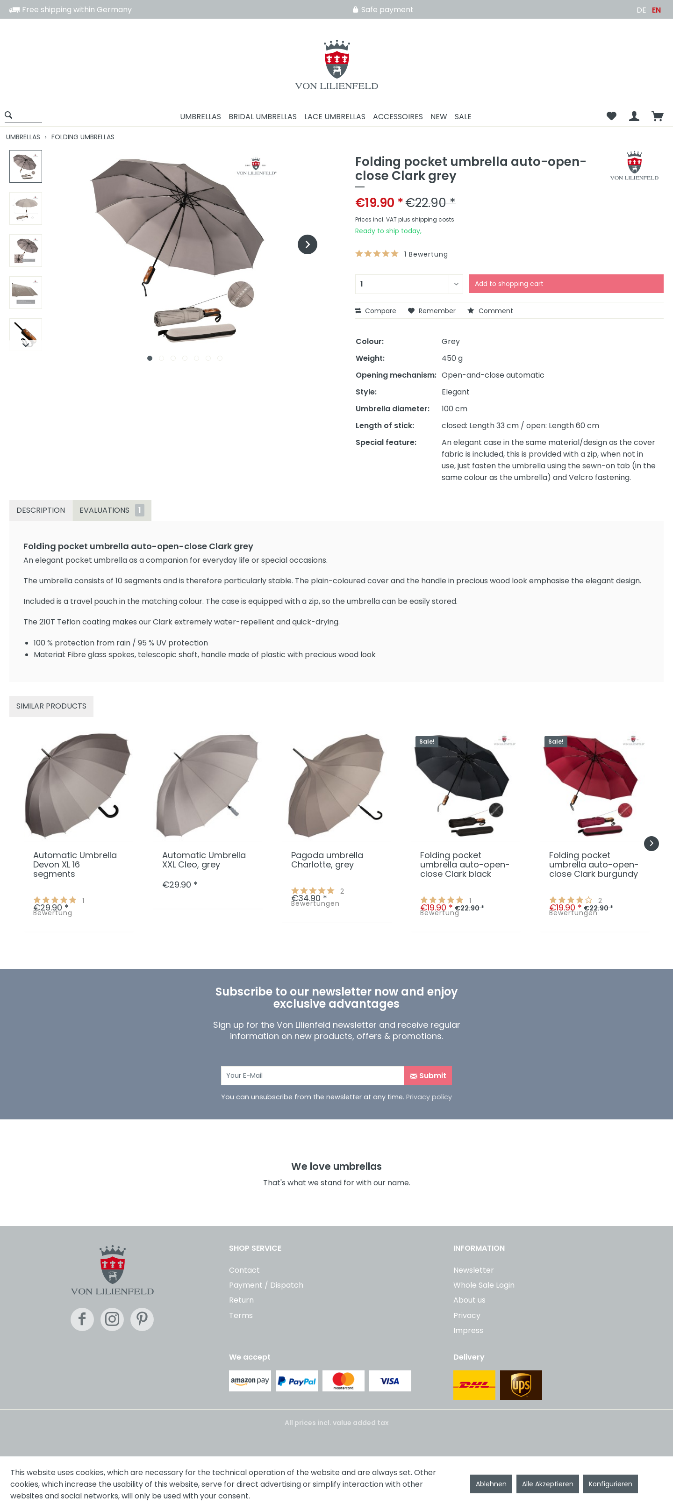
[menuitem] (27, 116)
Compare (375, 310)
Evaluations (111, 510)
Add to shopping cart (509, 283)
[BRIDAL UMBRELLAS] (263, 116)
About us (469, 1300)
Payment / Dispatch (266, 1285)
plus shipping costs (426, 219)
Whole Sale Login (484, 1285)
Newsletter (473, 1270)
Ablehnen (491, 1484)
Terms (241, 1315)
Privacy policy (429, 1097)
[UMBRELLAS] (200, 116)
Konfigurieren (610, 1484)
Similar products (51, 706)
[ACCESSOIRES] (398, 116)
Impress (468, 1330)
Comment (490, 310)
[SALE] (463, 116)
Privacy (466, 1315)
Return (241, 1300)
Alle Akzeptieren (547, 1484)
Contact (244, 1270)
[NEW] (439, 116)
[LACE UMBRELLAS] (335, 116)
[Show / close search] (23, 114)
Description (40, 510)
